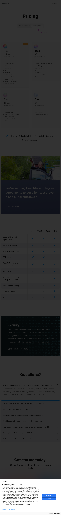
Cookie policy (11, 509)
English (4, 481)
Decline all (48, 498)
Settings (4, 509)
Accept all (48, 495)
